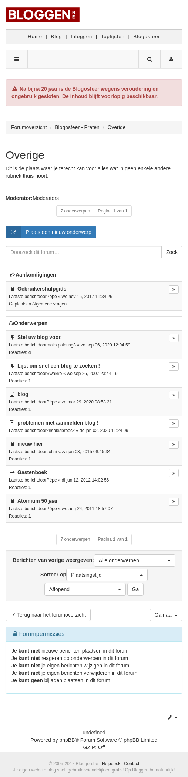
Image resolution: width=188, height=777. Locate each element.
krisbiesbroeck (61, 430)
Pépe (52, 296)
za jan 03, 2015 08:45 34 (86, 451)
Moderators (46, 198)
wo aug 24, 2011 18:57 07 (87, 508)
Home (35, 36)
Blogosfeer (147, 36)
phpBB (67, 740)
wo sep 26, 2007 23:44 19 (92, 373)
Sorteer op (94, 575)
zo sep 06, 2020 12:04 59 (105, 345)
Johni (52, 451)
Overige (25, 155)
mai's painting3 (61, 345)
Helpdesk (111, 763)
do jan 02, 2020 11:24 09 (104, 430)
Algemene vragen (49, 304)
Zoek (172, 252)
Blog (56, 36)
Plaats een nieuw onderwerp (48, 232)
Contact (131, 763)
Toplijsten (113, 36)
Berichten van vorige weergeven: (94, 560)
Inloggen (81, 36)
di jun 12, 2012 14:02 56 (85, 480)
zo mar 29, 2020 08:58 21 (87, 402)
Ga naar (166, 615)
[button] (134, 560)
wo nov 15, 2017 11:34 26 (87, 296)
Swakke (54, 373)
